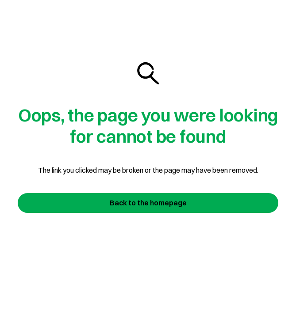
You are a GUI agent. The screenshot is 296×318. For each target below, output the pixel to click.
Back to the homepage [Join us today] (148, 202)
